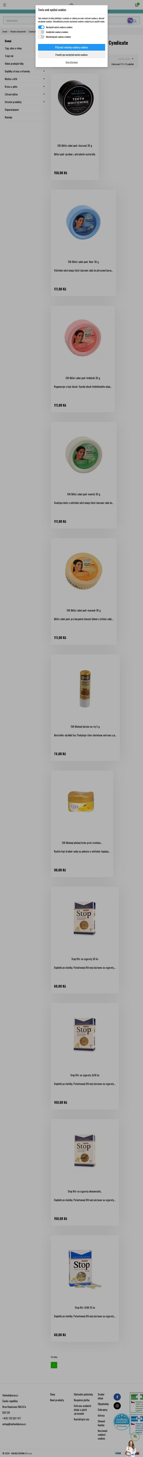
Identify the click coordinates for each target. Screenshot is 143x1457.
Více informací (72, 62)
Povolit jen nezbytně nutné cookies (71, 54)
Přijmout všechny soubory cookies (71, 47)
